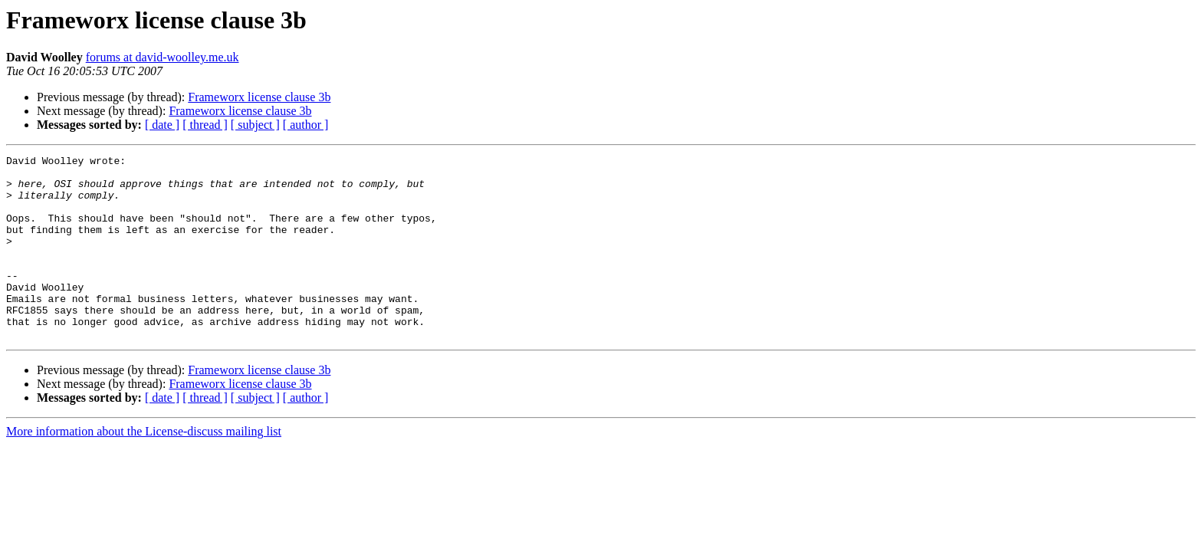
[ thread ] (205, 124)
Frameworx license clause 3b (259, 97)
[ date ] (162, 124)
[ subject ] (255, 124)
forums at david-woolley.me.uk (162, 57)
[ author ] (306, 124)
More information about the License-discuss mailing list (143, 468)
